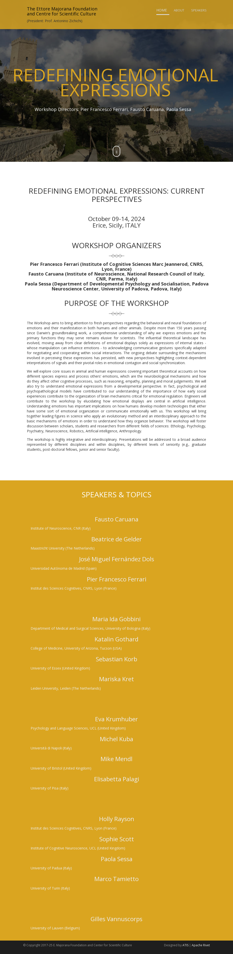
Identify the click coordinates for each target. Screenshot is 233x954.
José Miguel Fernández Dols (116, 559)
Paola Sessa (116, 859)
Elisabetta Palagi (116, 779)
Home (161, 10)
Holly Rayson (116, 819)
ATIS (185, 945)
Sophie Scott (116, 839)
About (179, 10)
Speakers (199, 10)
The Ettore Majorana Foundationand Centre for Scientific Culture (62, 11)
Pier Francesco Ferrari (116, 579)
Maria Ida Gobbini (116, 619)
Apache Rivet (201, 945)
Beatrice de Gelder (116, 539)
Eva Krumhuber (116, 719)
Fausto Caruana (116, 519)
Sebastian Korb (116, 659)
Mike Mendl (116, 759)
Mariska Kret (116, 679)
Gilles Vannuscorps (116, 919)
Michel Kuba (116, 739)
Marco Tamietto (116, 879)
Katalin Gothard (116, 639)
